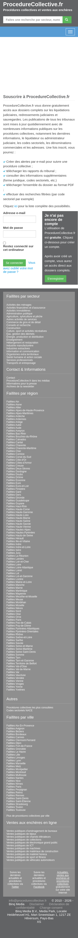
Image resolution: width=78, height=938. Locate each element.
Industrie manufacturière (19, 345)
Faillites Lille (13, 754)
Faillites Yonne (14, 686)
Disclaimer (37, 904)
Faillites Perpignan (16, 789)
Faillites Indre (13, 544)
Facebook (39, 886)
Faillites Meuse (14, 599)
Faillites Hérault (15, 538)
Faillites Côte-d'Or (16, 459)
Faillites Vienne (14, 680)
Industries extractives (18, 348)
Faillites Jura (13, 552)
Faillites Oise (13, 614)
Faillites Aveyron (15, 430)
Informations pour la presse (21, 383)
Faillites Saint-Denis (17, 798)
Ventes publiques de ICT (20, 845)
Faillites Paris (13, 619)
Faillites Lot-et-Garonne (19, 576)
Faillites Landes (15, 558)
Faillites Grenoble (16, 748)
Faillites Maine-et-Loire (19, 582)
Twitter (15, 886)
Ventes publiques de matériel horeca (26, 854)
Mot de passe (13, 227)
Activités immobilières (18, 310)
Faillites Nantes (15, 778)
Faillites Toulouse (16, 810)
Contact (10, 377)
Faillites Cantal (14, 442)
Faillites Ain (12, 401)
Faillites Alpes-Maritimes (19, 413)
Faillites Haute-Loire (17, 515)
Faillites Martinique (16, 590)
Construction (13, 328)
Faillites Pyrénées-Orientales (22, 631)
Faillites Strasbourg (17, 804)
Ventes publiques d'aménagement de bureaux (31, 831)
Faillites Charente (16, 445)
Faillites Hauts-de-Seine (19, 535)
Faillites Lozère (14, 579)
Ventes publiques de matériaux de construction (32, 851)
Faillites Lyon (13, 760)
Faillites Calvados (16, 439)
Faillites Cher (13, 451)
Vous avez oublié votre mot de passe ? (19, 267)
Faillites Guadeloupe (17, 500)
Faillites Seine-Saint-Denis (21, 651)
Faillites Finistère (15, 488)
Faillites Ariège (14, 422)
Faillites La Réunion (17, 555)
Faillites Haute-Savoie (18, 523)
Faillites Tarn (13, 657)
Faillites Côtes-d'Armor (19, 462)
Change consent (51, 907)
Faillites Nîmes (14, 783)
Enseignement (14, 339)
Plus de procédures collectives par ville (28, 815)
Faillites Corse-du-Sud (18, 456)
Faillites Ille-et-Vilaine (18, 541)
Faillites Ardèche (15, 416)
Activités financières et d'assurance (25, 307)
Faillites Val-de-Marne (18, 669)
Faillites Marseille (16, 763)
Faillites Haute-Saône (18, 520)
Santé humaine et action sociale (24, 357)
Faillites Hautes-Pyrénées (20, 532)
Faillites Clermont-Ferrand (20, 740)
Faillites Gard (13, 491)
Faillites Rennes (15, 795)
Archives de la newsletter (20, 386)
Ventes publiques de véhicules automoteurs (30, 860)
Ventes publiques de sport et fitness (26, 857)
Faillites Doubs (14, 474)
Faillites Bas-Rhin (16, 433)
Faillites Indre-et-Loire (18, 547)
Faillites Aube (13, 424)
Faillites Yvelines (15, 689)
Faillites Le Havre (16, 751)
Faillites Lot (12, 573)
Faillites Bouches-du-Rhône (21, 436)
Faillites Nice (13, 780)
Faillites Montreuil (16, 772)
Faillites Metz (13, 766)
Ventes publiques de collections (23, 839)
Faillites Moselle (15, 605)
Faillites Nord (13, 611)
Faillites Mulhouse (16, 775)
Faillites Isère (13, 550)
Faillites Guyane (15, 503)
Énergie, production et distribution (25, 336)
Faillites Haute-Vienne (18, 526)
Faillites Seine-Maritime (19, 648)
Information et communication (22, 351)
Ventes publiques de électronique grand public (32, 842)
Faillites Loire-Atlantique (19, 567)
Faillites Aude (13, 427)
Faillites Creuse (15, 465)
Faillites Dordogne (16, 471)
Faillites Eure (13, 483)
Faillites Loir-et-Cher (17, 561)
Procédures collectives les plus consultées (29, 707)
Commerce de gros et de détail (23, 322)
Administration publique (19, 313)
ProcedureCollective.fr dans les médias (28, 380)
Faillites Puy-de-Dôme (18, 625)
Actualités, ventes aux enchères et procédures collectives (62, 878)
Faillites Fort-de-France (19, 746)
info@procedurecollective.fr (28, 900)
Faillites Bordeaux (16, 734)
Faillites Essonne (15, 480)
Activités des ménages (18, 304)
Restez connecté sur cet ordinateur (18, 247)
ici (15, 206)
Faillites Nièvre (14, 608)
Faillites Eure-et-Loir (17, 486)
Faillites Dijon (13, 743)
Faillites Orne (13, 616)
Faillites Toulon (14, 807)
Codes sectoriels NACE (19, 710)
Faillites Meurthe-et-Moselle (21, 596)
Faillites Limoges (15, 757)
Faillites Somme (15, 654)
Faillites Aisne (14, 404)
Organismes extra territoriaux (22, 354)
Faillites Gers (13, 494)
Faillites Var (12, 672)
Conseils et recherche (18, 325)
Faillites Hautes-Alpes (18, 529)
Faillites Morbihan (16, 602)
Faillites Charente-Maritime (21, 448)
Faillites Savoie (14, 643)
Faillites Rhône (14, 634)
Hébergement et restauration (22, 342)
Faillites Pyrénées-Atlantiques (22, 628)
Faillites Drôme (14, 477)
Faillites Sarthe (14, 640)
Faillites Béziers (15, 731)
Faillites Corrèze (15, 454)
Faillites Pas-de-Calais (18, 622)
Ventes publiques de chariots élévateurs (28, 836)
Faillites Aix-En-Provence (20, 725)
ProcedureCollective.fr (33, 4)
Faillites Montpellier (17, 769)
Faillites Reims (14, 792)
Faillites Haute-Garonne (19, 512)
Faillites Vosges (15, 683)
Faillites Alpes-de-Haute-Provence (25, 410)
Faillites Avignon (15, 728)
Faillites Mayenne (16, 593)
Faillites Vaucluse (16, 675)
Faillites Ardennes (16, 419)
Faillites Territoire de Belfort (21, 663)
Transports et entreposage (21, 363)
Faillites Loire (13, 564)
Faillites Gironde (15, 497)
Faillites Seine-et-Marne (19, 646)
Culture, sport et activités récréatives (26, 331)
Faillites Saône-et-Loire (19, 637)
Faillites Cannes (15, 737)
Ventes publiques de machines (23, 848)
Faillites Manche (15, 584)
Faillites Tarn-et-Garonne (20, 660)
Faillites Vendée (15, 678)
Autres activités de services (21, 319)
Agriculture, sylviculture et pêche (24, 316)
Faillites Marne (14, 587)
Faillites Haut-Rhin (16, 506)
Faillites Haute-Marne (18, 518)
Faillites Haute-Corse (18, 509)
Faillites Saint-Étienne (18, 801)
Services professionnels (19, 360)
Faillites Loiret (14, 570)
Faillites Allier (13, 407)
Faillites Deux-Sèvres (18, 468)
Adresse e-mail (14, 213)
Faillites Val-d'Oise (16, 666)
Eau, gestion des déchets (20, 333)
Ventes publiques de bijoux (21, 833)
